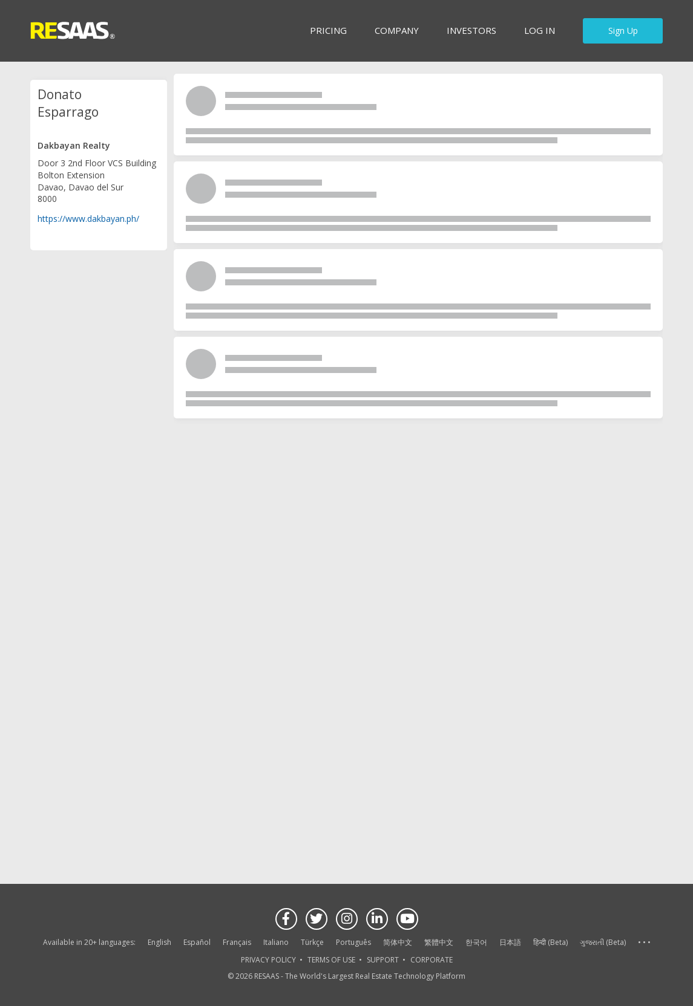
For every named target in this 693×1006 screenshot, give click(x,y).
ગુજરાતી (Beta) (603, 942)
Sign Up (623, 30)
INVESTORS (471, 30)
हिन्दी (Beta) (550, 942)
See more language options (644, 943)
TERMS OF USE (331, 960)
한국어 (476, 942)
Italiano (276, 942)
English (159, 942)
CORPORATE (431, 960)
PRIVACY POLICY (268, 960)
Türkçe (312, 942)
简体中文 (397, 942)
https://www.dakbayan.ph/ (88, 218)
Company (397, 30)
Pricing (328, 30)
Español (197, 942)
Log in (539, 30)
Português (353, 942)
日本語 (510, 942)
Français (237, 942)
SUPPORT (383, 960)
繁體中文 (438, 942)
